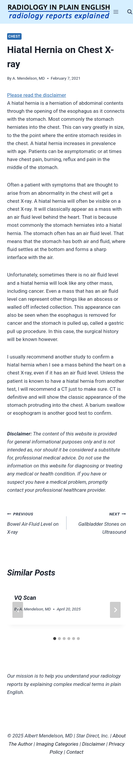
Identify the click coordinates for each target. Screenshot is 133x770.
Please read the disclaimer (36, 95)
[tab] (54, 638)
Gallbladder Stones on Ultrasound (99, 522)
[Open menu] (116, 11)
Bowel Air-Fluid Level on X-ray (34, 522)
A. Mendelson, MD (28, 78)
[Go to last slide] (17, 610)
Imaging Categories (57, 744)
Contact (74, 752)
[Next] (115, 610)
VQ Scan (25, 597)
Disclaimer (93, 744)
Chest (14, 36)
